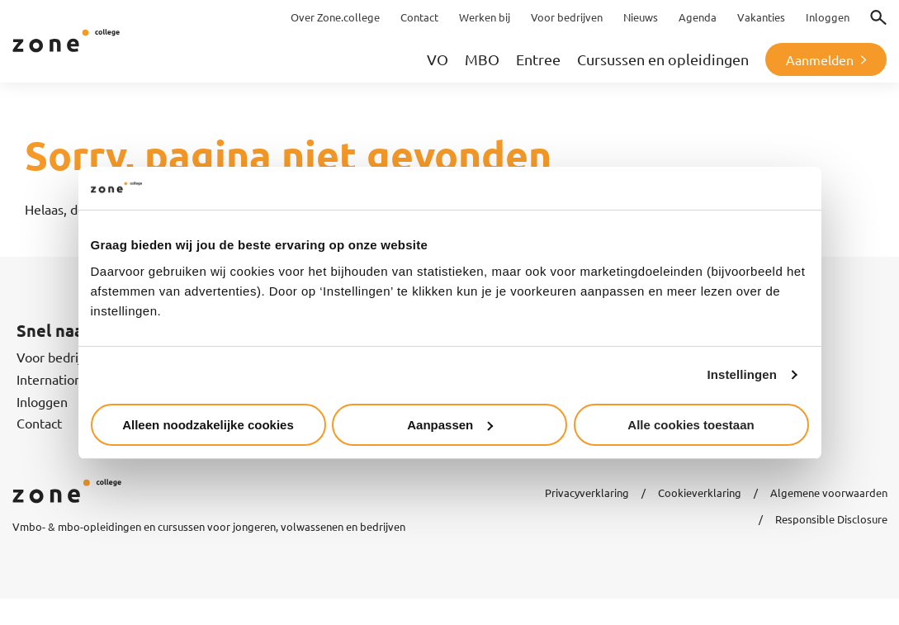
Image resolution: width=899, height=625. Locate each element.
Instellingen (742, 374)
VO (437, 59)
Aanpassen (450, 425)
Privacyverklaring (587, 492)
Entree (538, 59)
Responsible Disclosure (831, 519)
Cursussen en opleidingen (663, 59)
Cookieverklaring (699, 492)
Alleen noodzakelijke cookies (208, 425)
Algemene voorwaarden (828, 492)
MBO (482, 59)
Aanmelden (820, 59)
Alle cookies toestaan (690, 425)
